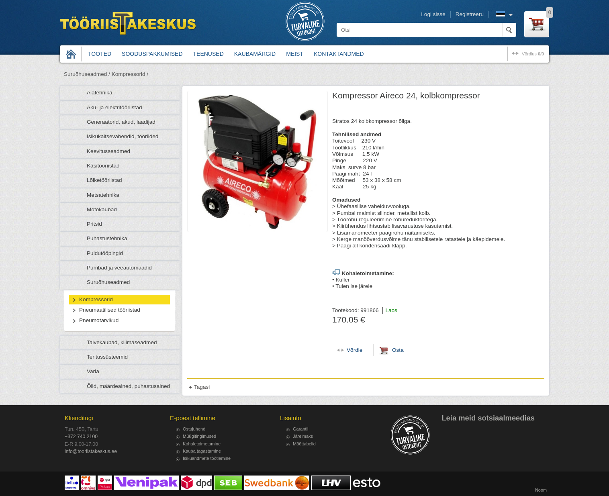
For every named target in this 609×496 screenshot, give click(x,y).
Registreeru (470, 14)
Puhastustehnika (107, 238)
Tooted (99, 54)
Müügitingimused (199, 436)
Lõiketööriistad (104, 180)
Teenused (208, 54)
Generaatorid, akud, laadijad (121, 122)
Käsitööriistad (103, 166)
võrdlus (533, 53)
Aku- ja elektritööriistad (114, 107)
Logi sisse (433, 14)
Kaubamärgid (255, 54)
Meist (294, 54)
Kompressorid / (130, 74)
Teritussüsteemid (107, 357)
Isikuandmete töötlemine (207, 458)
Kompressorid (96, 299)
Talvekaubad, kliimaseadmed (122, 342)
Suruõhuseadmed (108, 282)
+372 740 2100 (81, 436)
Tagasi (202, 387)
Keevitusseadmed (108, 151)
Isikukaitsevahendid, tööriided (122, 136)
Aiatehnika (99, 93)
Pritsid (94, 224)
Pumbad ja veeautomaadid (119, 268)
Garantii (301, 429)
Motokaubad (102, 209)
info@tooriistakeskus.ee (91, 451)
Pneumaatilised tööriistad (109, 310)
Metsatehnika (103, 195)
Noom (541, 490)
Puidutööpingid (105, 253)
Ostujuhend (194, 429)
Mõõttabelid (304, 443)
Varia (93, 371)
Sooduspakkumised (152, 54)
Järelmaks (303, 436)
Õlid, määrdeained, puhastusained (128, 386)
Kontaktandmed (339, 54)
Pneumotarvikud (99, 320)
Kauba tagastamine (202, 451)
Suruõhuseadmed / (87, 74)
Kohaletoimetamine (202, 443)
